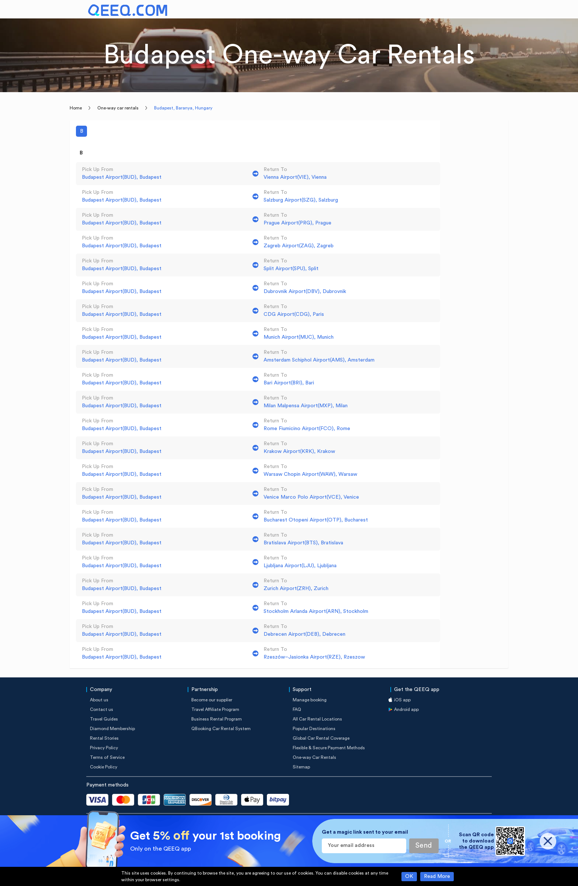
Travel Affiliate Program (215, 709)
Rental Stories (104, 738)
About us (99, 700)
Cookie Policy (103, 767)
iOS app (402, 700)
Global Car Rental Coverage (321, 738)
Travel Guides (104, 719)
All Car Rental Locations (317, 719)
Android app (406, 709)
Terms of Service (107, 757)
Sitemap (301, 767)
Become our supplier (211, 700)
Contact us (101, 709)
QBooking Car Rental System (221, 728)
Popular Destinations (314, 728)
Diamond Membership (112, 728)
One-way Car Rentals (314, 757)
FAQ (297, 709)
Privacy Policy (104, 748)
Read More (437, 876)
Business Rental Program (216, 719)
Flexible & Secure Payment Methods (329, 748)
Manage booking (310, 700)
